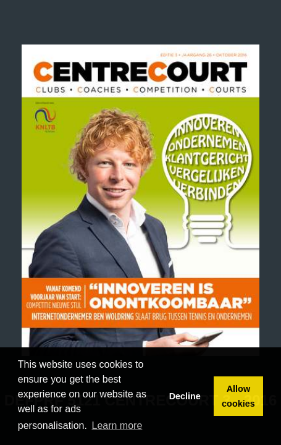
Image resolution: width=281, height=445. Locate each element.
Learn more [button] (117, 425)
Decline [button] (185, 396)
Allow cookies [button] (238, 396)
